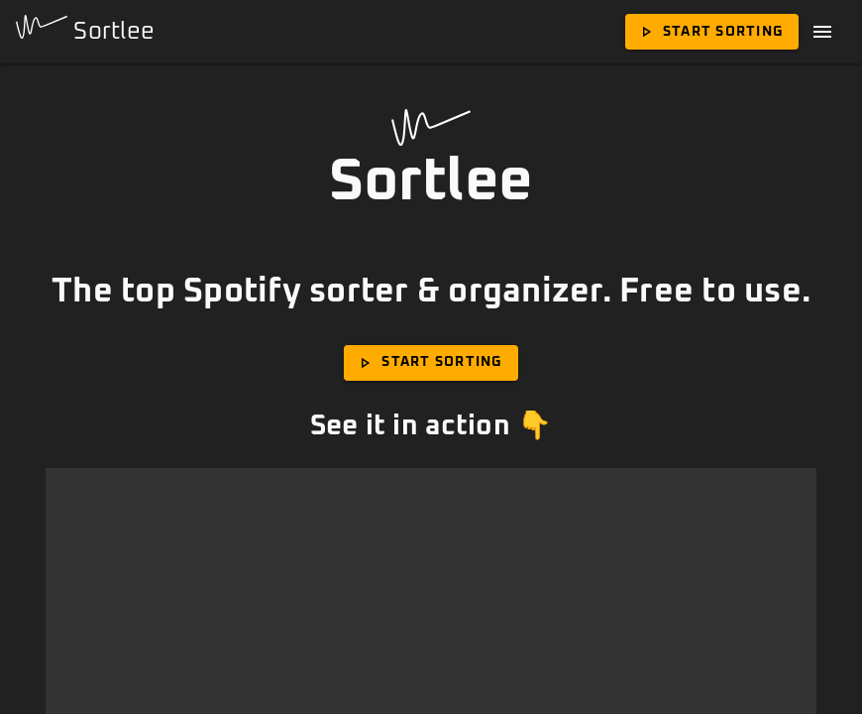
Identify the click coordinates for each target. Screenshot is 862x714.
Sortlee (85, 29)
